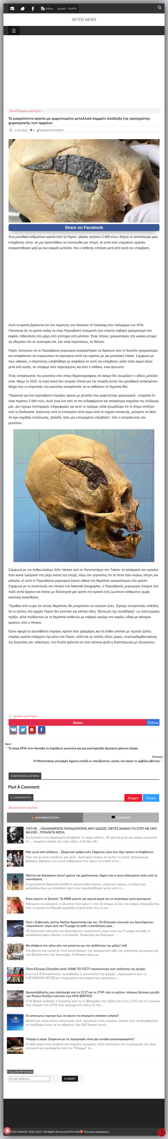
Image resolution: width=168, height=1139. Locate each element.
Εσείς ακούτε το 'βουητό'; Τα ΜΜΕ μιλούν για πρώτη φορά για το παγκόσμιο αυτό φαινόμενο (88, 899)
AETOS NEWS (84, 19)
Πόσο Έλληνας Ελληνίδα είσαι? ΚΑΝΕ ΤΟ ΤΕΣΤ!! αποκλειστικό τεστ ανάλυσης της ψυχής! (86, 969)
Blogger (133, 798)
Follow (153, 722)
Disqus (151, 798)
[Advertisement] (84, 70)
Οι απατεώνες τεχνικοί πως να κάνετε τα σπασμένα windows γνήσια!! (72, 1015)
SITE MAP (74, 1131)
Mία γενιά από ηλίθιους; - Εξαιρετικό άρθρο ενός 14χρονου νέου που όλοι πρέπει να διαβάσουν (90, 852)
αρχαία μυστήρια (25, 716)
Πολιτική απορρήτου (94, 1131)
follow (46, 9)
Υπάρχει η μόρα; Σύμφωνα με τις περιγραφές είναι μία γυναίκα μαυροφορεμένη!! (80, 1039)
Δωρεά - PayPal (66, 8)
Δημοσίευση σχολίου (23, 807)
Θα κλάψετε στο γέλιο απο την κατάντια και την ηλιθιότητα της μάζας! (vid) (76, 945)
